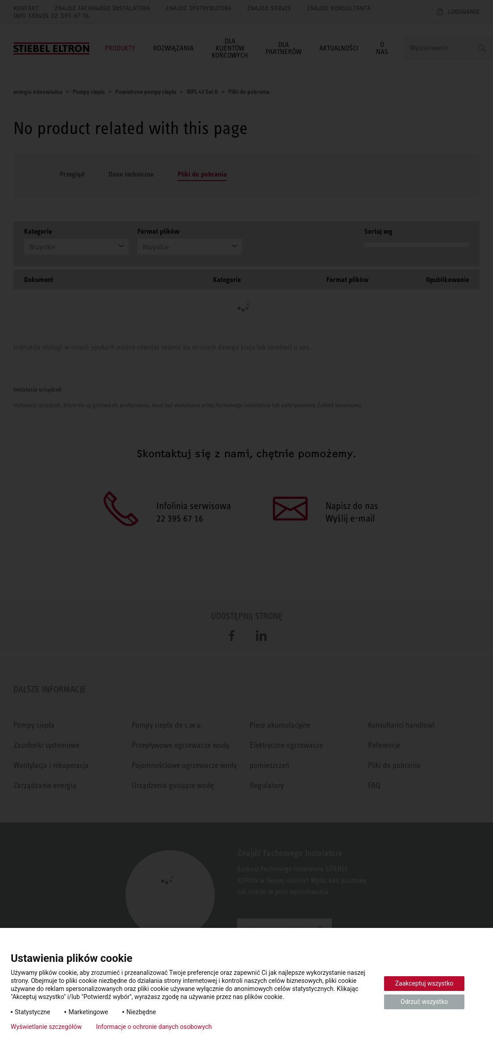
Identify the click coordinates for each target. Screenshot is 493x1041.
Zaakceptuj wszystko (424, 983)
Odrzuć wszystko (424, 1001)
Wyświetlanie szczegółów (46, 1026)
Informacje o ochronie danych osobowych (154, 1026)
